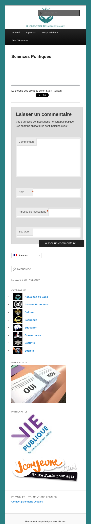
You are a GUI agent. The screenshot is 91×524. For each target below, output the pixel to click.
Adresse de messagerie (33, 212)
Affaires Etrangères (30, 304)
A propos (31, 32)
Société (22, 350)
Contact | (16, 501)
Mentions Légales (32, 501)
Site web (24, 231)
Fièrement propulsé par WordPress (45, 521)
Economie (24, 319)
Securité (23, 342)
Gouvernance (26, 335)
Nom (26, 192)
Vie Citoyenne (20, 40)
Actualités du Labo (29, 296)
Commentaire (26, 141)
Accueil (16, 32)
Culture (22, 312)
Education (24, 327)
